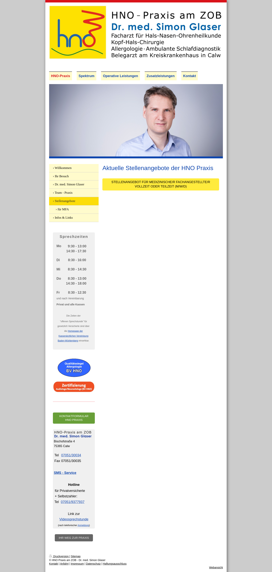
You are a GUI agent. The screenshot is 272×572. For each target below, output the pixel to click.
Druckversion (59, 556)
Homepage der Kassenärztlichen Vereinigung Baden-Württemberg (73, 336)
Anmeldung (83, 525)
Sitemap (75, 556)
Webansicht (216, 567)
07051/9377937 (72, 502)
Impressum (77, 563)
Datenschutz (93, 563)
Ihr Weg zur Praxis (74, 537)
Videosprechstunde (73, 519)
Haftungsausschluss (115, 563)
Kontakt (53, 563)
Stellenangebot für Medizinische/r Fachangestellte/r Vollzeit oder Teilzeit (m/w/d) (160, 184)
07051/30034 (71, 455)
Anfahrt (64, 563)
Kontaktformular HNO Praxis (73, 417)
